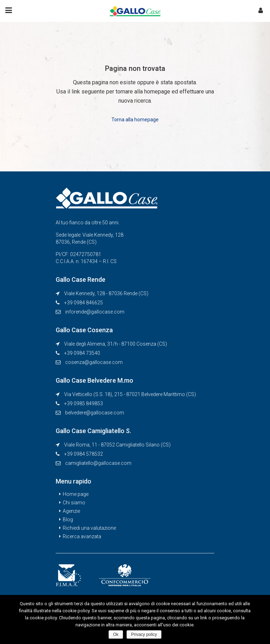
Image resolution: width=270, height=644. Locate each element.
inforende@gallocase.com (94, 312)
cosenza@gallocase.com (94, 362)
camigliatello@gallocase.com (98, 463)
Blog (68, 519)
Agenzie (71, 511)
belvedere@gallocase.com (94, 412)
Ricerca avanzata (82, 536)
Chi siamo (74, 502)
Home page (75, 494)
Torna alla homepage (135, 119)
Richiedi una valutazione (89, 528)
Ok (115, 634)
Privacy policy (144, 634)
